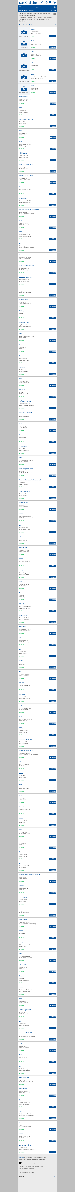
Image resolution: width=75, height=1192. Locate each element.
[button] (27, 1163)
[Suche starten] (42, 2)
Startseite (21, 1157)
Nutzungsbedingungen (32, 1159)
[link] (55, 14)
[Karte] (54, 7)
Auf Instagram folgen (38, 1166)
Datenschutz (42, 1159)
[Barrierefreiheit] (54, 2)
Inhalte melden (42, 1157)
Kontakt (35, 1157)
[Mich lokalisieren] (37, 25)
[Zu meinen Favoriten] (50, 2)
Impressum (22, 1159)
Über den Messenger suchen (26, 1168)
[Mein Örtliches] (46, 2)
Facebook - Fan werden (25, 1166)
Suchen (21, 1176)
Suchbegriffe (28, 1157)
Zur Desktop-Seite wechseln (26, 1172)
